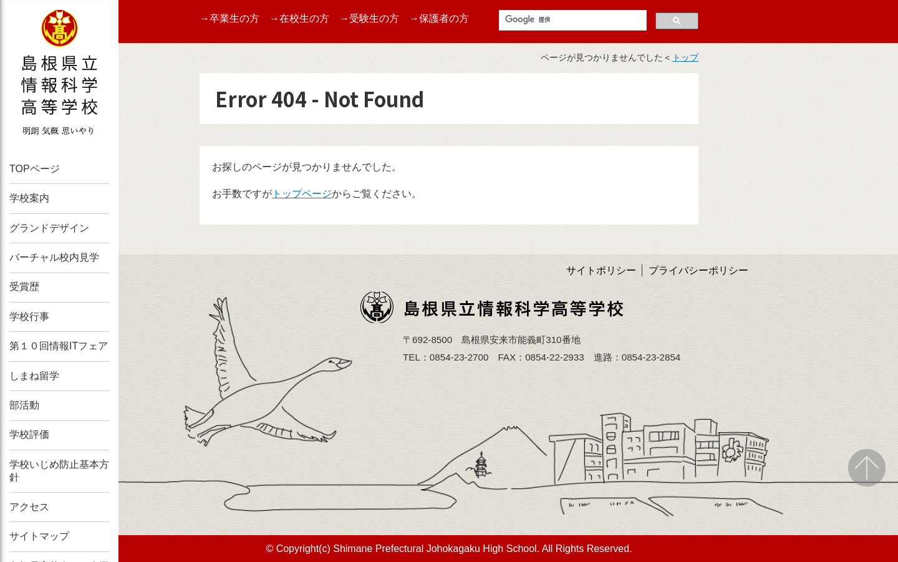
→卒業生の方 (229, 18)
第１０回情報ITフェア (58, 346)
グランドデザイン (49, 228)
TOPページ (34, 168)
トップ (685, 57)
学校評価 (29, 434)
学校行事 (29, 316)
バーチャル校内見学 (54, 257)
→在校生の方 (299, 18)
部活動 (24, 405)
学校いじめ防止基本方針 (59, 471)
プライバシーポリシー (698, 270)
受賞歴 (24, 286)
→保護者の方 (439, 18)
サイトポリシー (601, 270)
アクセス (29, 506)
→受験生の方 (369, 18)
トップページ (302, 193)
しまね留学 (34, 376)
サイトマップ (39, 536)
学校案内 (29, 198)
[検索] (571, 20)
